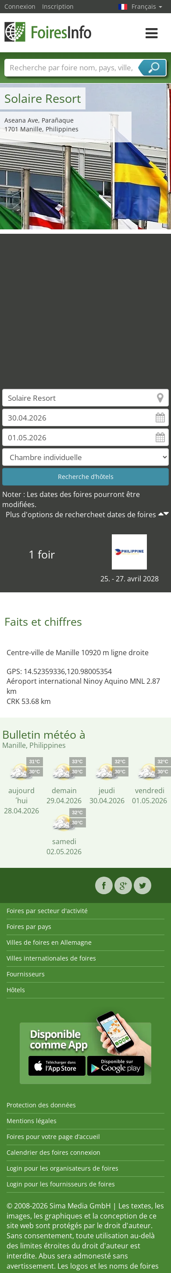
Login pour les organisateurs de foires (62, 1168)
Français (147, 6)
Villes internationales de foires (51, 958)
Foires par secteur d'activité (47, 911)
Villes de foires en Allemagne (49, 942)
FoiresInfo (48, 32)
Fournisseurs (26, 974)
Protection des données (41, 1105)
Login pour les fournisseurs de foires (61, 1184)
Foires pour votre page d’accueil (53, 1136)
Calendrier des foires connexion (53, 1152)
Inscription (58, 6)
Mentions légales (32, 1121)
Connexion (20, 6)
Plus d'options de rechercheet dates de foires (81, 514)
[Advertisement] (82, 305)
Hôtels (16, 990)
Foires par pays (29, 926)
